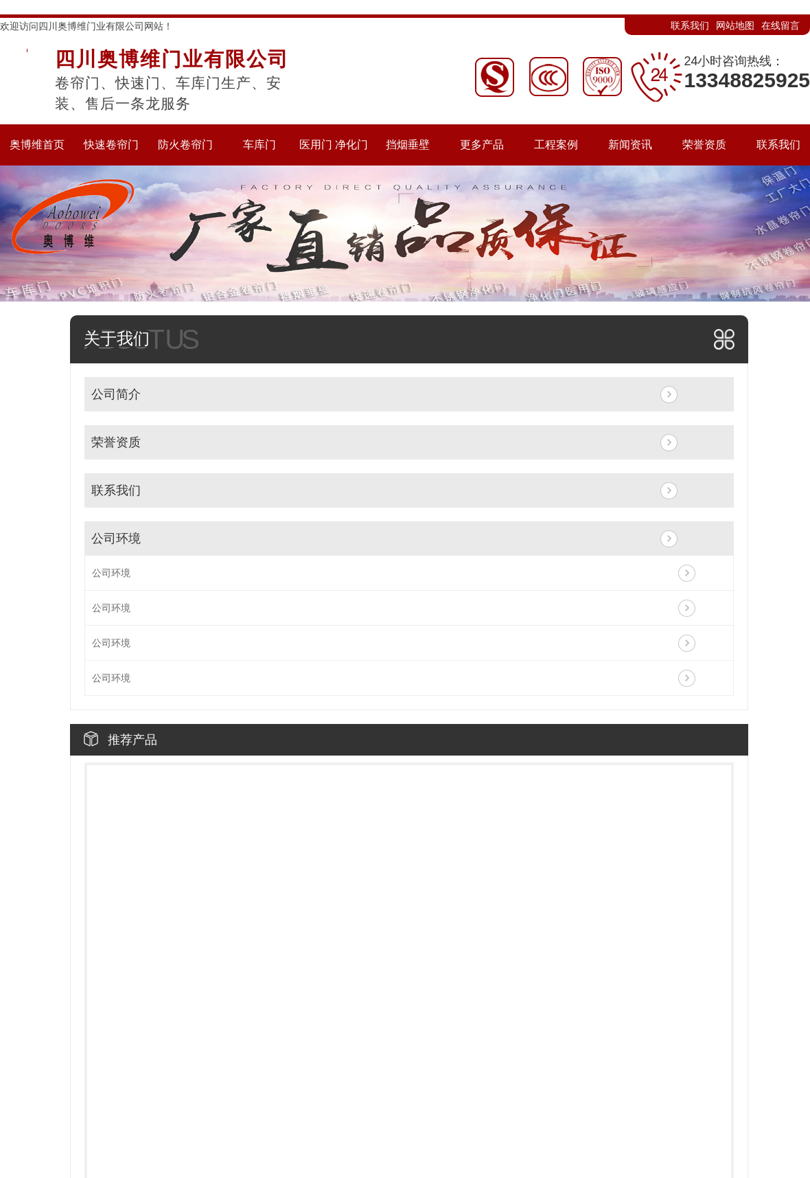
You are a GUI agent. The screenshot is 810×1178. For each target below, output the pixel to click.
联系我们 (690, 25)
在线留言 (780, 25)
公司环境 (116, 538)
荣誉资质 (116, 442)
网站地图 (735, 25)
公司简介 (116, 394)
